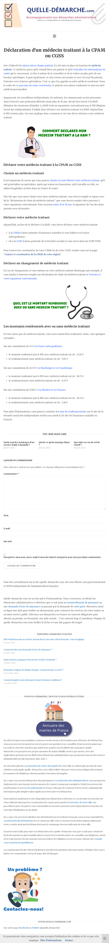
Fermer (69, 940)
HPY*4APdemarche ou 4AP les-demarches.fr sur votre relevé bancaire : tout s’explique (44, 639)
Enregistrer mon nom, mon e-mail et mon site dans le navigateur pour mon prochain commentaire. (52, 557)
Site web (8, 541)
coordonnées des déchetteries (18, 820)
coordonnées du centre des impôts (41, 766)
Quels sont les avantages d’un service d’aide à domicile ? (30, 660)
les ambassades (35, 788)
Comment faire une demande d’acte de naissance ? (28, 649)
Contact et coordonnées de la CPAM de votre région (32, 254)
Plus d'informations (51, 940)
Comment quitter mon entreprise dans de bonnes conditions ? (33, 680)
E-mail (7, 528)
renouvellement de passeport (83, 602)
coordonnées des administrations (71, 780)
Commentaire (11, 474)
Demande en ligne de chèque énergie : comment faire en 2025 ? (33, 670)
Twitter (35, 928)
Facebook (24, 928)
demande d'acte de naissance (24, 606)
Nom (6, 515)
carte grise (79, 606)
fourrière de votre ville (81, 802)
